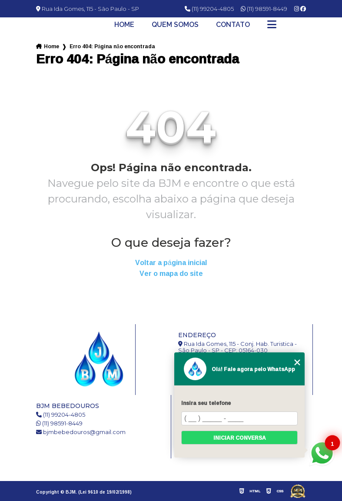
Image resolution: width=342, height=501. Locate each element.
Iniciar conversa (239, 438)
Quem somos (175, 25)
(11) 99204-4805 (209, 8)
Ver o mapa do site (171, 273)
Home (124, 25)
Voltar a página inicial (171, 262)
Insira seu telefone (206, 403)
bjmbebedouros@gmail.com (81, 432)
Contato (233, 25)
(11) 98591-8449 (264, 8)
